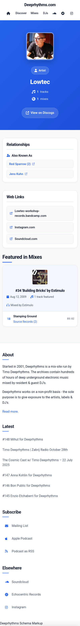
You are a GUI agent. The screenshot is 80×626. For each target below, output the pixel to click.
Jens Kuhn (18, 174)
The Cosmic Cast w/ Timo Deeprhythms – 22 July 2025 (37, 462)
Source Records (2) (25, 321)
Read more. (10, 411)
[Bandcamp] (63, 13)
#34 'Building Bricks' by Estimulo (40, 290)
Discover (21, 13)
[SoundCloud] (54, 13)
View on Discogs (40, 113)
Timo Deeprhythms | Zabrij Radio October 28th (35, 450)
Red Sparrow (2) (22, 164)
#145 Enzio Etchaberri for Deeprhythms (30, 496)
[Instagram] (71, 13)
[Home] (8, 13)
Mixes (34, 13)
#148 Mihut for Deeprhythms (22, 439)
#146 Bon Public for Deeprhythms (26, 485)
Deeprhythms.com (40, 4)
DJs (45, 13)
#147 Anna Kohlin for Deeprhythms (27, 475)
